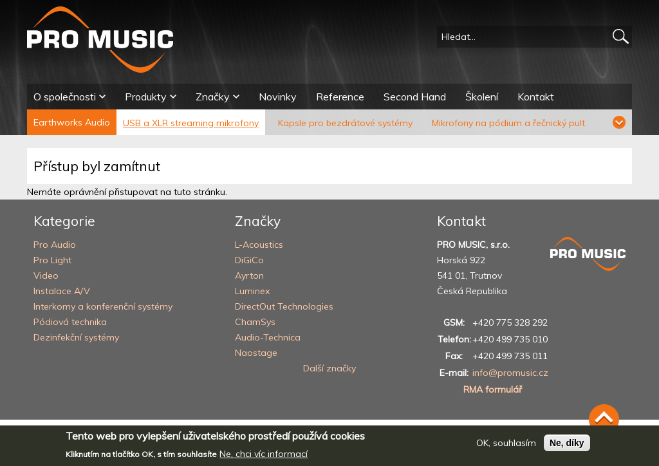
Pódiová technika (70, 322)
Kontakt (535, 96)
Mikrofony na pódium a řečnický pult (508, 123)
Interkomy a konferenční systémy (102, 306)
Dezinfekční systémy (76, 337)
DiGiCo (249, 260)
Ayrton (249, 275)
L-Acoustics (259, 244)
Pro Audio (54, 244)
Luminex (252, 291)
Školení (481, 96)
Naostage (256, 353)
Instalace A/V (61, 291)
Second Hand (415, 96)
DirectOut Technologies (284, 306)
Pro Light (52, 260)
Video (46, 275)
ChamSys (255, 322)
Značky (213, 96)
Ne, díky (567, 448)
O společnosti (64, 96)
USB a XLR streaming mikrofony (191, 123)
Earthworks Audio (71, 122)
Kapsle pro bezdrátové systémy (345, 123)
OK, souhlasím (506, 448)
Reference (340, 96)
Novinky (278, 96)
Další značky (329, 368)
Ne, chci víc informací (263, 459)
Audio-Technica (268, 337)
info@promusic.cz (510, 372)
